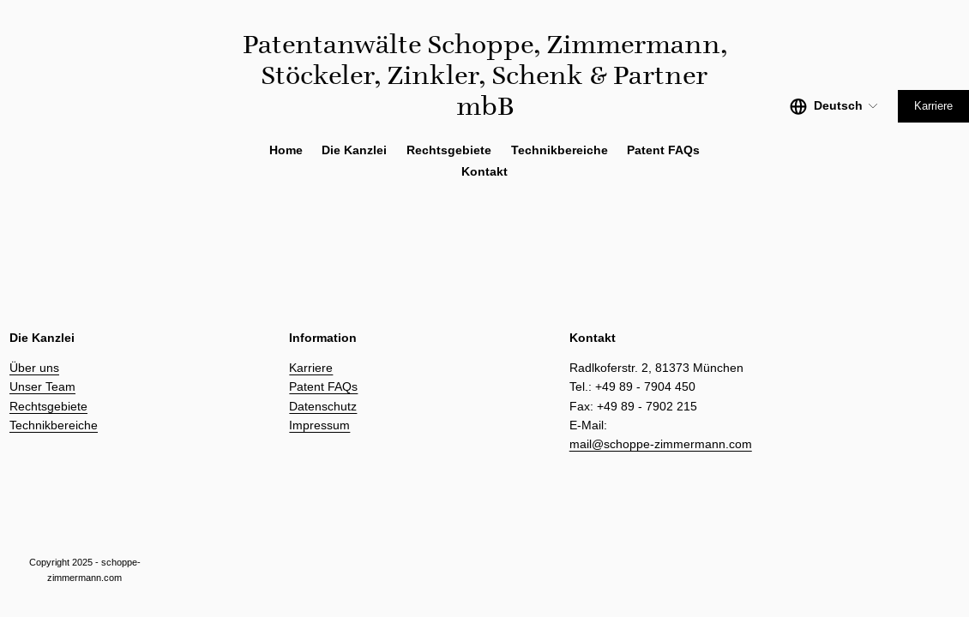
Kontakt (484, 172)
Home (286, 150)
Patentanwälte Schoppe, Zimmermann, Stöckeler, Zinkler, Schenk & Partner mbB (485, 75)
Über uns (34, 367)
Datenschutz (323, 406)
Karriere (933, 106)
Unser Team (42, 386)
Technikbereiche (53, 425)
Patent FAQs (663, 150)
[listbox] (834, 106)
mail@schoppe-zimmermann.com (660, 444)
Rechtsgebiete (48, 406)
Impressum (319, 425)
